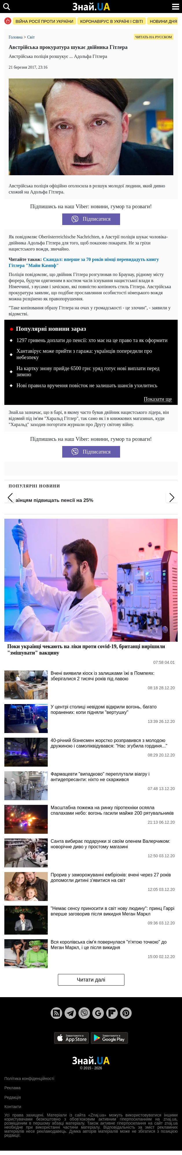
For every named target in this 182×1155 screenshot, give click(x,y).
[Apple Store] (72, 1037)
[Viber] (84, 1013)
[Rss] (56, 1013)
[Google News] (98, 1013)
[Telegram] (70, 1013)
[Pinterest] (126, 1013)
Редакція (12, 1097)
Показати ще (158, 399)
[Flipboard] (112, 1013)
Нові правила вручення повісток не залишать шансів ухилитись (86, 385)
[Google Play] (109, 1037)
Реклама (12, 1087)
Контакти (12, 1106)
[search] (6, 6)
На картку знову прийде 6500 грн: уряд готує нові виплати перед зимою (87, 371)
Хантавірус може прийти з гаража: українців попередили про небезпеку (84, 354)
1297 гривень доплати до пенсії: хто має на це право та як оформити (92, 340)
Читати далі (91, 980)
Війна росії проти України (44, 21)
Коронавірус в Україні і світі (111, 21)
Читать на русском (153, 37)
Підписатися (91, 219)
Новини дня (163, 21)
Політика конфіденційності (29, 1078)
